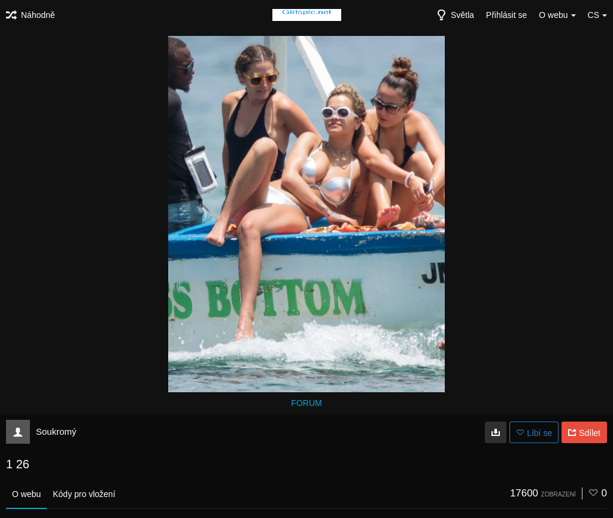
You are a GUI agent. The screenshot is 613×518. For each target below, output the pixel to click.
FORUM (306, 403)
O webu (26, 494)
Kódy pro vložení (84, 494)
